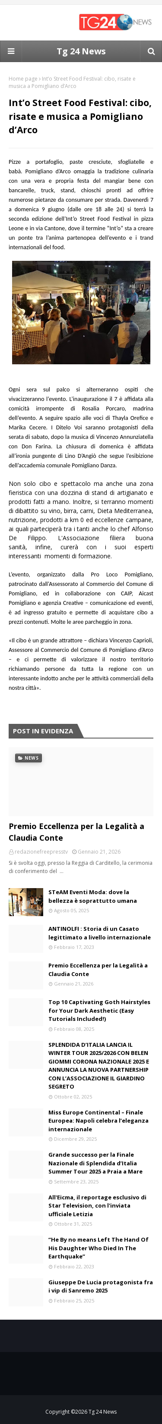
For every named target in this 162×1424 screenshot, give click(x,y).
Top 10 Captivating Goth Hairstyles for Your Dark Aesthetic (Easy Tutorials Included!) (99, 1010)
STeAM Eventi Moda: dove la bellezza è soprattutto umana (92, 896)
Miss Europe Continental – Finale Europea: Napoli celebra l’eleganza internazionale (98, 1120)
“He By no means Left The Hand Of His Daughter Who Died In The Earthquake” (98, 1248)
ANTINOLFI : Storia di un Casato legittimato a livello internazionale (99, 933)
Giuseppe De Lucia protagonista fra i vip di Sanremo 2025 (100, 1286)
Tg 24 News (81, 51)
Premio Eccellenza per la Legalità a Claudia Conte (76, 832)
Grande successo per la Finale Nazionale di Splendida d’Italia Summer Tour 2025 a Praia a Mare (95, 1163)
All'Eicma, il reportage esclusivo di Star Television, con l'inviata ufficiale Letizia (97, 1205)
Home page (23, 78)
